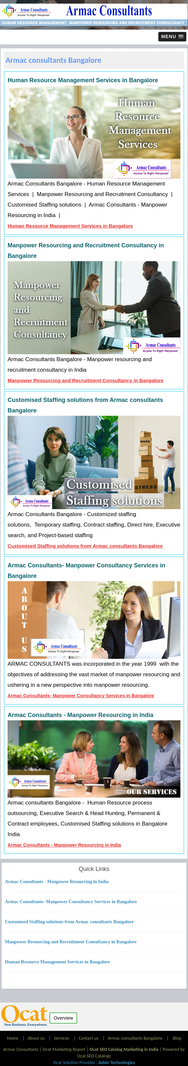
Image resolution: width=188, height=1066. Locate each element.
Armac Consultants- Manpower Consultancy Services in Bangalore (81, 695)
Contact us (88, 1038)
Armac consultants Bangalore (135, 1038)
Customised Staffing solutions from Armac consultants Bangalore (85, 546)
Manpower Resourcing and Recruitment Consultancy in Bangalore (86, 380)
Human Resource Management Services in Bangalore (70, 226)
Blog (177, 1038)
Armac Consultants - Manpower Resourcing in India (64, 845)
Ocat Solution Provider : (94, 1062)
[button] (172, 36)
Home (13, 1038)
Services (61, 1038)
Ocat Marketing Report (64, 1049)
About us (36, 1038)
